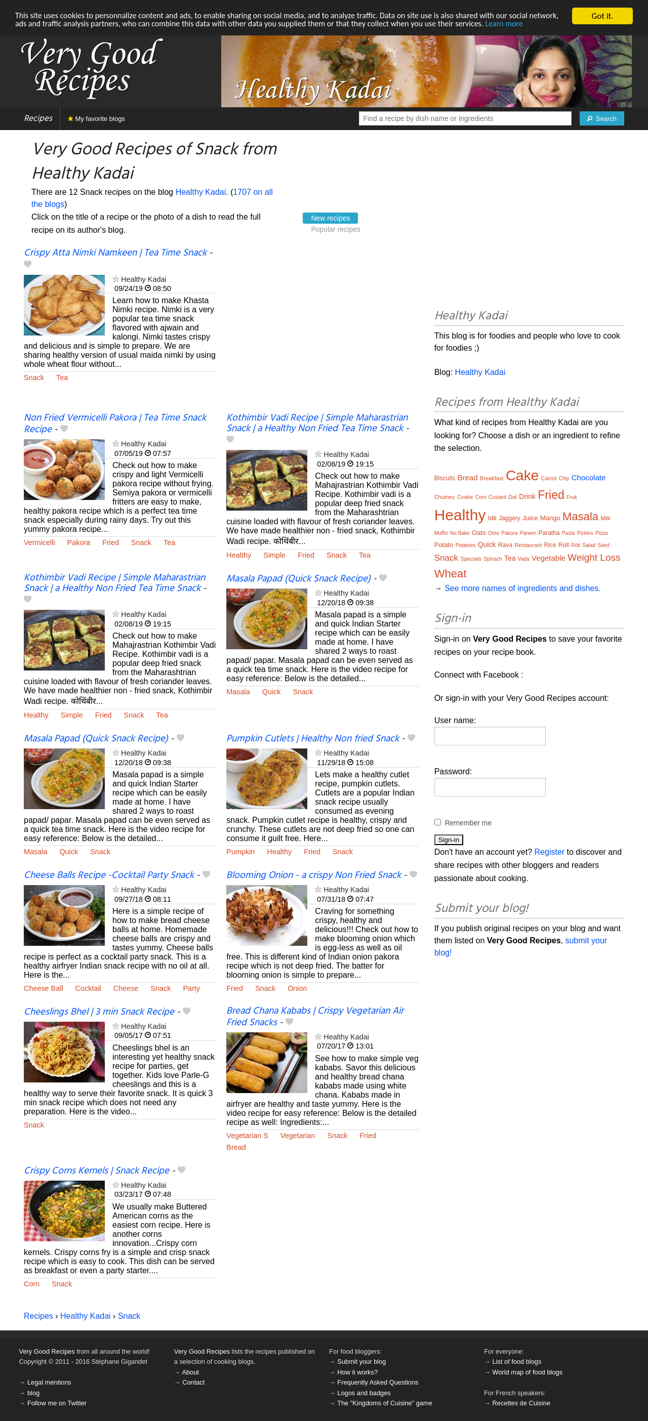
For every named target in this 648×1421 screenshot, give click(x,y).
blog (33, 1393)
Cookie (465, 497)
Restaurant (528, 545)
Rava (505, 545)
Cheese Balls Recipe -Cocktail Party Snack (109, 875)
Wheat (450, 573)
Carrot (549, 478)
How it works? (357, 1372)
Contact (193, 1382)
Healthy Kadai (201, 192)
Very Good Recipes (47, 1351)
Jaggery (509, 518)
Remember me (468, 823)
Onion (297, 988)
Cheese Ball (43, 988)
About (190, 1372)
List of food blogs (517, 1361)
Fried (110, 542)
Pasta (568, 533)
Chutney (444, 497)
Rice (550, 545)
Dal (512, 497)
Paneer (528, 533)
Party (191, 988)
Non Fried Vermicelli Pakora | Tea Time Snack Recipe (115, 423)
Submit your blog (361, 1361)
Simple (274, 555)
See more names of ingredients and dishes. (522, 588)
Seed (604, 545)
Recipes (38, 119)
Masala (238, 692)
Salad (588, 545)
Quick (271, 692)
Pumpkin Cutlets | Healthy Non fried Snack (312, 738)
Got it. (602, 16)
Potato (444, 545)
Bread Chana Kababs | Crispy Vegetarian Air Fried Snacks (314, 1017)
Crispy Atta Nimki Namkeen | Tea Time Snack (115, 253)
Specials (470, 559)
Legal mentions (49, 1382)
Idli (492, 518)
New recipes (330, 218)
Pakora (79, 542)
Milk (605, 518)
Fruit (571, 497)
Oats (478, 532)
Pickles (585, 533)
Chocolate (589, 477)
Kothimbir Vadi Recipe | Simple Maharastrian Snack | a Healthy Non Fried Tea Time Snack (317, 423)
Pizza (601, 533)
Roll (563, 545)
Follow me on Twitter (57, 1403)
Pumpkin (240, 852)
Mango (550, 518)
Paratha (548, 532)
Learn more (35, 33)
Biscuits (444, 478)
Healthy (238, 555)
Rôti (575, 545)
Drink (527, 496)
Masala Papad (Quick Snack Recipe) (298, 579)
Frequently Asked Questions (377, 1382)
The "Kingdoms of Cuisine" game (384, 1403)
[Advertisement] (322, 330)
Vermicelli (39, 542)
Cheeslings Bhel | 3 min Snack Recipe (99, 1012)
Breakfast (491, 478)
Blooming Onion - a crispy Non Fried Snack (313, 875)
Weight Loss (594, 557)
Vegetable (548, 558)
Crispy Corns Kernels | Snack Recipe (96, 1171)
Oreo (493, 533)
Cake (522, 475)
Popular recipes (335, 229)
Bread (236, 1147)
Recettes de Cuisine (522, 1403)
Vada (524, 559)
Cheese (126, 988)
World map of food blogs (527, 1372)
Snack (34, 377)
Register (550, 852)
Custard (497, 497)
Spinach (492, 559)
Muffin (441, 533)
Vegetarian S (247, 1136)
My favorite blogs (96, 118)
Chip (564, 478)
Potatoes (465, 545)
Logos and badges (363, 1393)
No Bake (459, 533)
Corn (31, 1284)
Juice (530, 518)
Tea (62, 377)
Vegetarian (297, 1136)
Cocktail (88, 988)
